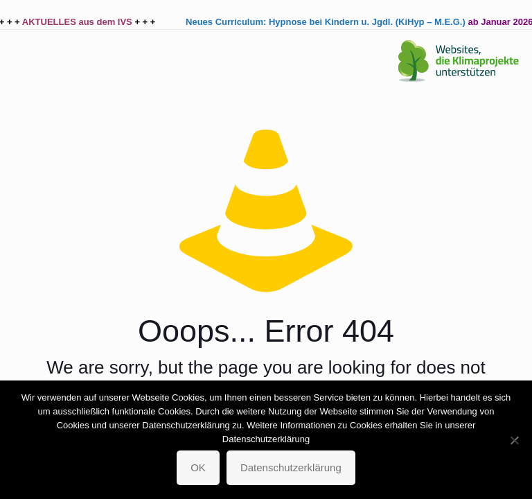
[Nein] (515, 440)
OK (198, 467)
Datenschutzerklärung (291, 467)
